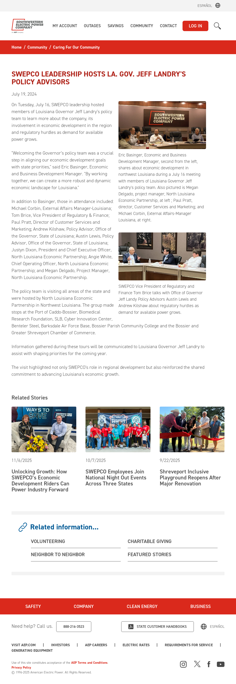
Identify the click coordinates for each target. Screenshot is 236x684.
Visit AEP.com (24, 645)
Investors (60, 645)
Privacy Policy (21, 667)
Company (84, 606)
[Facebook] (208, 663)
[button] (65, 26)
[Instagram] (183, 664)
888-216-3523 (73, 626)
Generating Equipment (32, 650)
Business (200, 606)
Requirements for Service (189, 645)
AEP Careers (96, 645)
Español (205, 5)
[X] (197, 663)
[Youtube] (220, 663)
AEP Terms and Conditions (89, 663)
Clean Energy (142, 606)
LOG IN (195, 26)
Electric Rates (136, 645)
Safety (33, 606)
